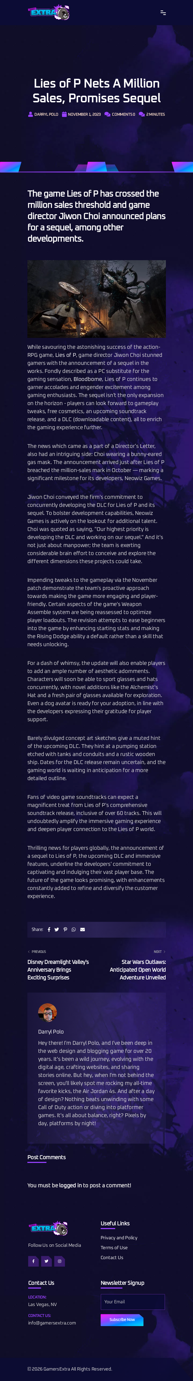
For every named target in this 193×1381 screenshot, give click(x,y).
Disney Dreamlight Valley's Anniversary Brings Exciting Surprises (58, 964)
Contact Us (112, 1258)
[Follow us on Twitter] (46, 1261)
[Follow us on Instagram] (59, 1261)
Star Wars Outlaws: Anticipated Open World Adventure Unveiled (134, 964)
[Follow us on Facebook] (33, 1261)
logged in (70, 1185)
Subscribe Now (122, 1320)
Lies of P (65, 355)
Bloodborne (88, 379)
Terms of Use (114, 1248)
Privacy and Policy (119, 1238)
